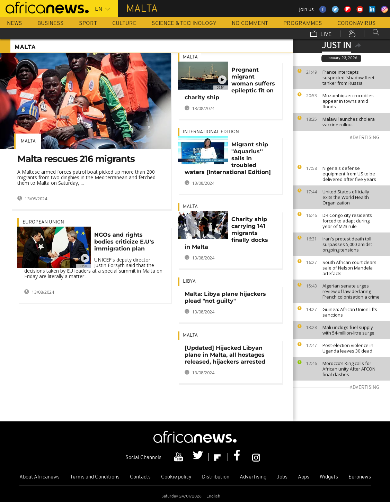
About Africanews (39, 477)
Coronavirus (356, 23)
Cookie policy (176, 477)
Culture (124, 23)
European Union (43, 222)
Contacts (140, 477)
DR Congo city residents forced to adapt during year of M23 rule (347, 220)
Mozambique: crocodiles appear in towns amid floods (348, 101)
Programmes (302, 23)
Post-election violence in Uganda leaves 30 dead (347, 348)
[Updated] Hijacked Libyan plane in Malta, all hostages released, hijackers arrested (225, 355)
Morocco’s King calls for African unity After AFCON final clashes (348, 368)
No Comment (250, 23)
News (14, 23)
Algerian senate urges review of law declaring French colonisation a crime (351, 291)
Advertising (253, 477)
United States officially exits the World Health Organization (345, 197)
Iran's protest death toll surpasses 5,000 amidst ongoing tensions (347, 244)
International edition (211, 132)
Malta (28, 141)
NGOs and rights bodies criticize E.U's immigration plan (124, 241)
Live (321, 34)
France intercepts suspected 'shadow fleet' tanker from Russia (348, 77)
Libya (189, 281)
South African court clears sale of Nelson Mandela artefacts (349, 267)
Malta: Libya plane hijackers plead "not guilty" (225, 297)
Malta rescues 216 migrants (76, 158)
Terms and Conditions (94, 477)
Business (50, 23)
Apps (303, 477)
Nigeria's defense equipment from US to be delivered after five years (349, 173)
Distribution (215, 477)
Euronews (359, 477)
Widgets (329, 477)
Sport (88, 23)
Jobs (282, 477)
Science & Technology (184, 23)
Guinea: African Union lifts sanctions (349, 312)
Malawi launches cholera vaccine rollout (348, 121)
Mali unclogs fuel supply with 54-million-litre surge (348, 330)
